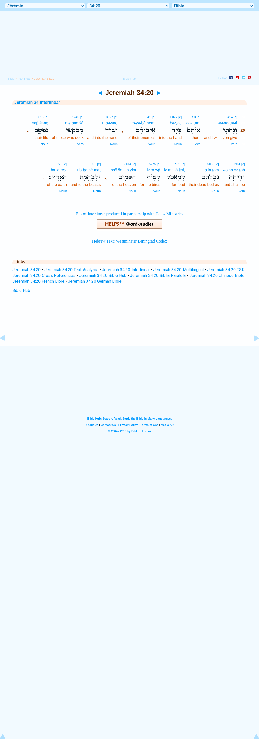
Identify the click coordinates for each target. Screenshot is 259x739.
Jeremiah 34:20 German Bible (95, 281)
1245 (75, 117)
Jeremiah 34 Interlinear (37, 102)
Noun (178, 144)
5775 (152, 164)
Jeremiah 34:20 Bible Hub (102, 275)
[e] (235, 117)
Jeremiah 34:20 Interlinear (126, 269)
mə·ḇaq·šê (74, 123)
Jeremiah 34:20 (26, 269)
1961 (236, 164)
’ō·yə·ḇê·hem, (143, 123)
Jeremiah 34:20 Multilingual (178, 269)
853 (193, 117)
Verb (234, 144)
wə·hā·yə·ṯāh (234, 170)
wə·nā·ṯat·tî (227, 123)
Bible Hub (21, 290)
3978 (177, 164)
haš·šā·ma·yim (123, 170)
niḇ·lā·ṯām (210, 170)
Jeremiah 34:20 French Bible (38, 281)
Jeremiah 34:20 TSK (225, 269)
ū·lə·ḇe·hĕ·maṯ (88, 170)
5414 (229, 117)
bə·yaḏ (176, 123)
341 (148, 117)
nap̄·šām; (40, 123)
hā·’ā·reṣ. (59, 170)
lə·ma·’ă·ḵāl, (174, 170)
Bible (11, 78)
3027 (173, 117)
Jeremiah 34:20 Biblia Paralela (158, 275)
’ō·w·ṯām (192, 123)
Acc (197, 144)
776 (59, 164)
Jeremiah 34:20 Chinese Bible (216, 275)
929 (93, 164)
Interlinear (24, 78)
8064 (127, 164)
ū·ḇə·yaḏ (110, 123)
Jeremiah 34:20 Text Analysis (71, 269)
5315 (40, 117)
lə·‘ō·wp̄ (153, 170)
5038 (210, 164)
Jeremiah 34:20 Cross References (43, 275)
